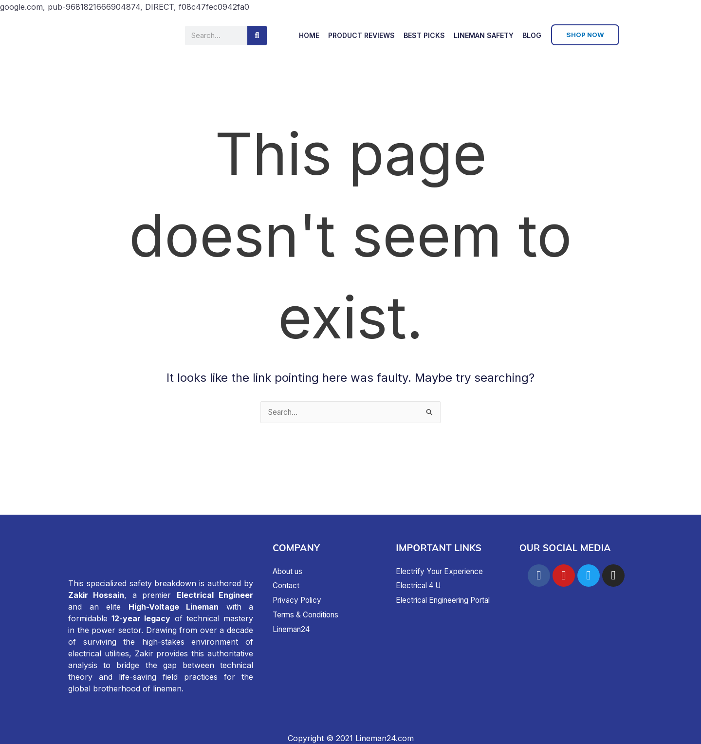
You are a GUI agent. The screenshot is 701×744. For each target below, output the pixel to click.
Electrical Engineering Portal (448, 600)
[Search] (257, 35)
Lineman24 (293, 629)
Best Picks (424, 35)
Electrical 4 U (421, 585)
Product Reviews (361, 35)
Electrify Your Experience (443, 571)
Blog (531, 35)
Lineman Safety (484, 35)
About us (290, 571)
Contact (287, 585)
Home (309, 35)
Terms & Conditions (308, 614)
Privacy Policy (299, 600)
